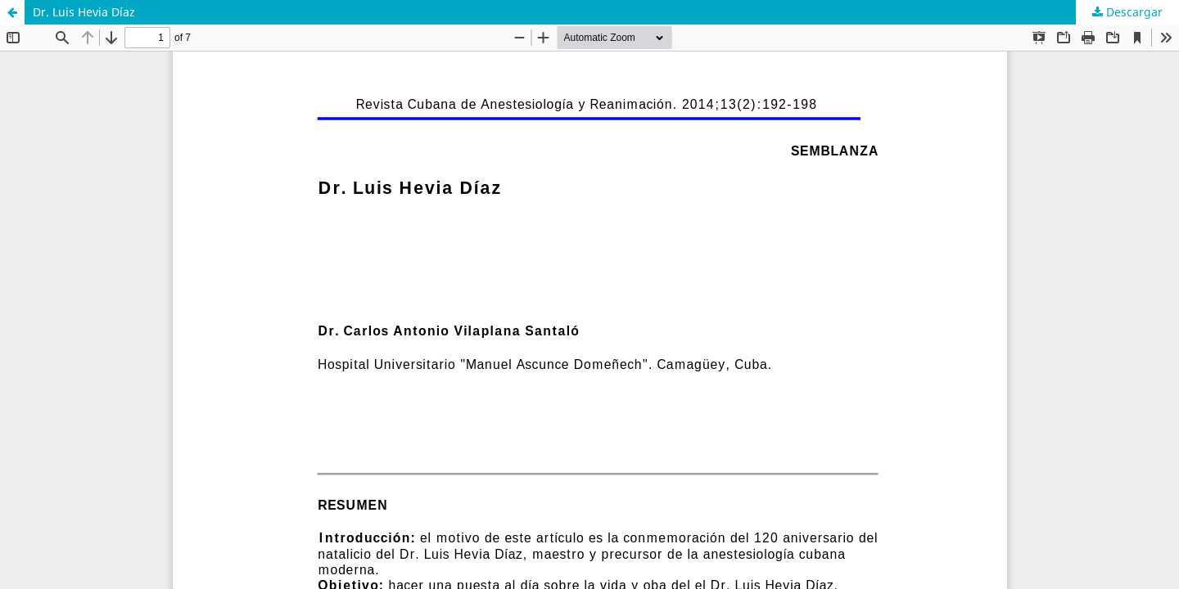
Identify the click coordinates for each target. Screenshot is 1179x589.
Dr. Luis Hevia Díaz (84, 12)
